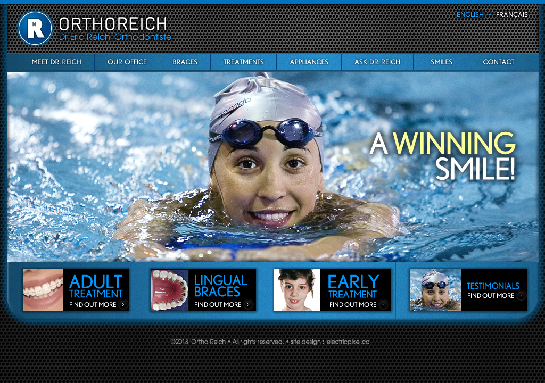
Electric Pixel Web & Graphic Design (348, 342)
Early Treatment (332, 289)
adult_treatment (76, 289)
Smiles (441, 62)
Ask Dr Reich (377, 62)
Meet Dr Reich (56, 62)
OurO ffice (127, 62)
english (472, 14)
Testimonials (468, 289)
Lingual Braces (203, 289)
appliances (308, 62)
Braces (185, 62)
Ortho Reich (95, 28)
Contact (498, 62)
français (511, 14)
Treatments (243, 62)
